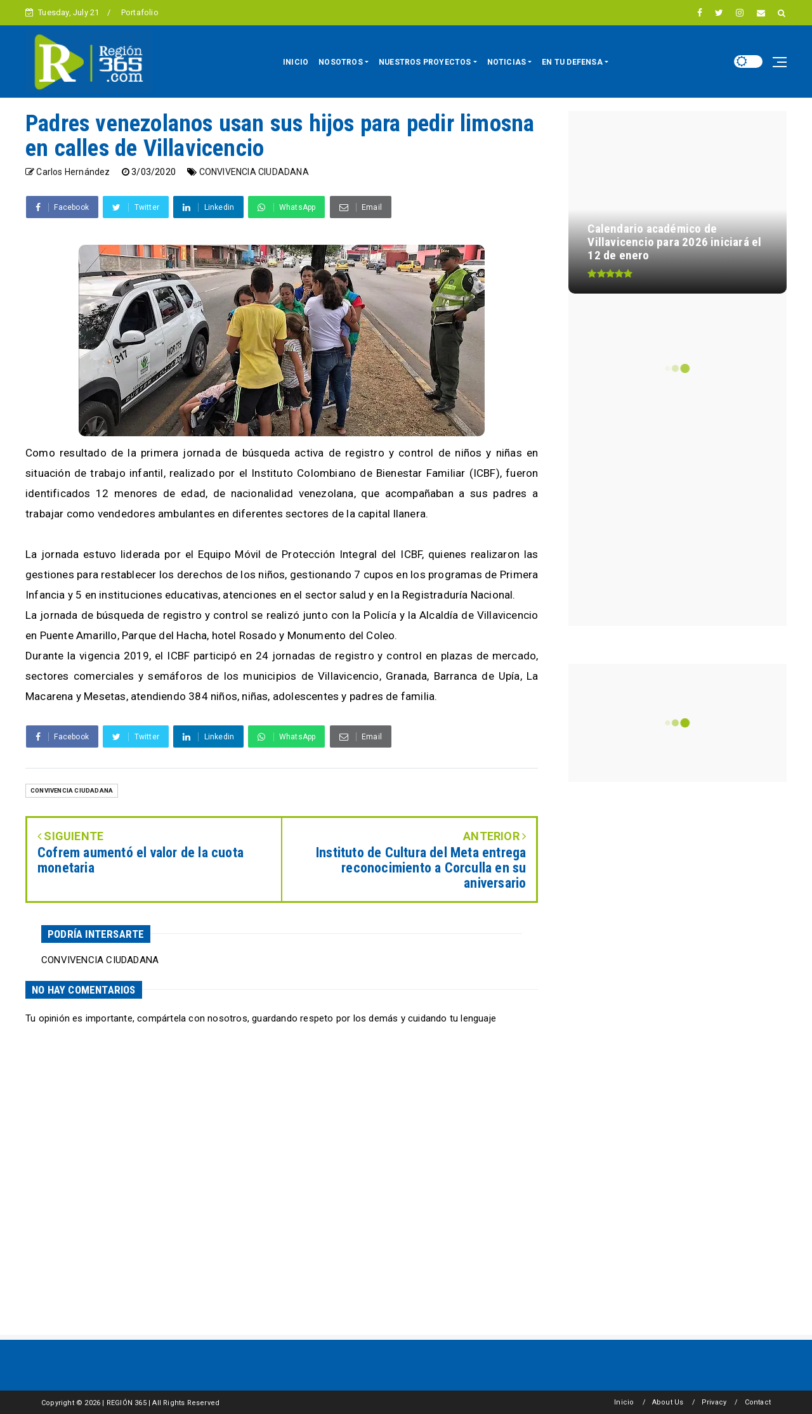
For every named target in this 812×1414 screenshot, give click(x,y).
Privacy (714, 1402)
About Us (668, 1402)
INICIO (295, 62)
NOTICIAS (507, 62)
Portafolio (140, 12)
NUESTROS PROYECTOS (425, 62)
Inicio (624, 1402)
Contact (758, 1402)
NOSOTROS (340, 62)
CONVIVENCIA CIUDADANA (254, 172)
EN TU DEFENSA (572, 62)
